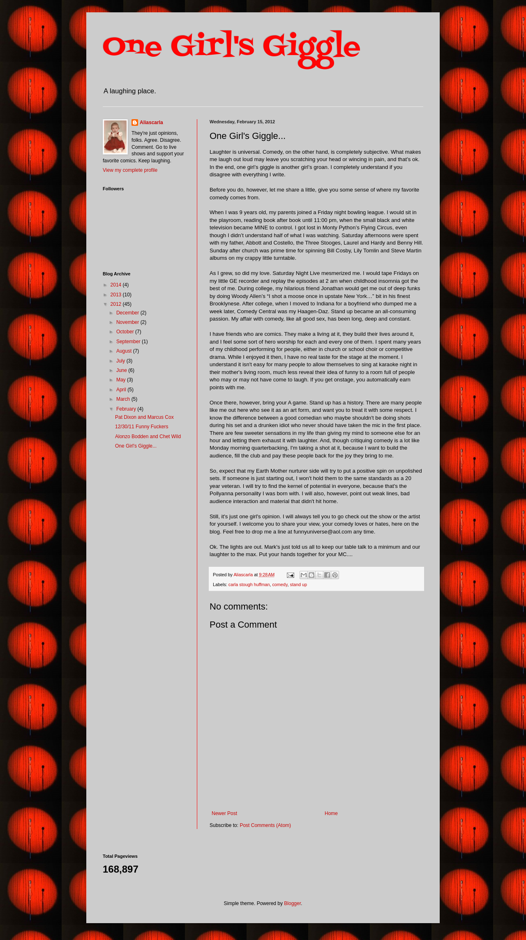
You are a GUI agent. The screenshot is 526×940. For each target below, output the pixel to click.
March (124, 399)
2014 (117, 285)
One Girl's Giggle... (136, 446)
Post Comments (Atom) (265, 825)
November (128, 322)
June (122, 370)
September (129, 341)
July (121, 361)
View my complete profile (130, 170)
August (124, 351)
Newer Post (224, 813)
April (121, 390)
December (128, 313)
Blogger (292, 903)
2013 (117, 295)
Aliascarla (151, 122)
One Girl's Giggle (231, 47)
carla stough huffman (249, 584)
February (126, 409)
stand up (298, 584)
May (121, 380)
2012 (117, 304)
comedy (279, 584)
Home (331, 813)
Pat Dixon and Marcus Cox (144, 417)
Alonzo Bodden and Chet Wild (148, 436)
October (125, 332)
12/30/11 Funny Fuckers (141, 427)
